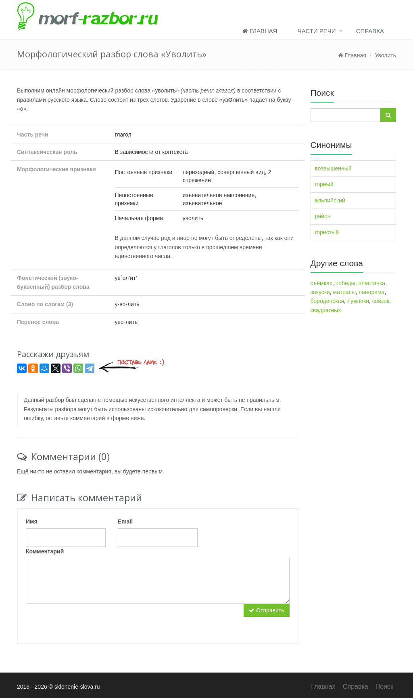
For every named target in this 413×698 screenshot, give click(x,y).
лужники (358, 301)
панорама (372, 292)
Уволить (385, 55)
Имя (32, 521)
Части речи (317, 30)
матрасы (344, 292)
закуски (320, 292)
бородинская (327, 301)
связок (380, 301)
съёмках (321, 283)
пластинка (371, 283)
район (323, 216)
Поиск (384, 686)
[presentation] (87, 619)
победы (345, 283)
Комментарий (45, 551)
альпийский (330, 200)
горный (324, 184)
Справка (370, 30)
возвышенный (333, 168)
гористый (327, 232)
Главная (259, 30)
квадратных (326, 310)
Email (125, 521)
